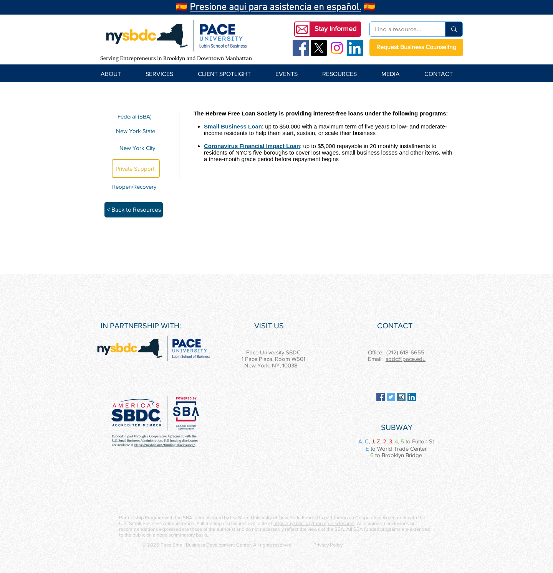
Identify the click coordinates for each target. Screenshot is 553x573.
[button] (335, 29)
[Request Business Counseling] (416, 47)
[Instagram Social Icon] (401, 397)
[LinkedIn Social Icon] (355, 48)
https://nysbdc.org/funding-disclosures (313, 523)
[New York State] (136, 130)
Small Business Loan (233, 126)
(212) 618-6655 (405, 352)
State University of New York (269, 517)
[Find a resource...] (401, 29)
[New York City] (136, 147)
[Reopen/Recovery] (135, 186)
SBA (187, 517)
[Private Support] (136, 168)
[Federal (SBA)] (135, 116)
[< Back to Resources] (133, 209)
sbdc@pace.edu (406, 359)
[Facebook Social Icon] (301, 48)
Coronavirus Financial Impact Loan (252, 146)
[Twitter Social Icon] (391, 397)
